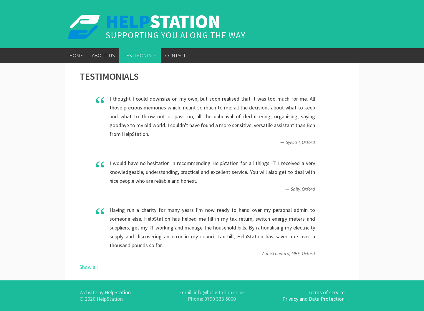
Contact (175, 55)
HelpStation (118, 292)
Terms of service (326, 292)
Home (76, 55)
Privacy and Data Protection (313, 298)
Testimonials (140, 55)
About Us (103, 55)
